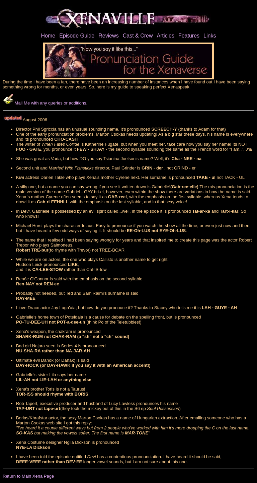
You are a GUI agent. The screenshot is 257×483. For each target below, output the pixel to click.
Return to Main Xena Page (28, 476)
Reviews (108, 36)
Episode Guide (76, 36)
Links (209, 36)
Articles (165, 36)
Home (48, 36)
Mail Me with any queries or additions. (45, 103)
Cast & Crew (138, 36)
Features (188, 36)
